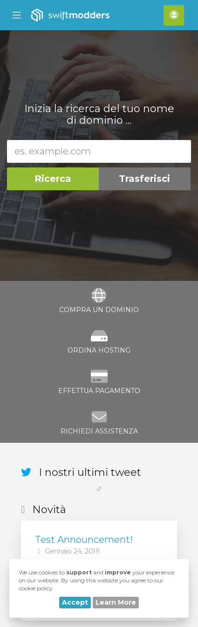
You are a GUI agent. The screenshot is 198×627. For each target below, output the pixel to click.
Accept (75, 602)
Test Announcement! (84, 539)
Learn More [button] (116, 602)
